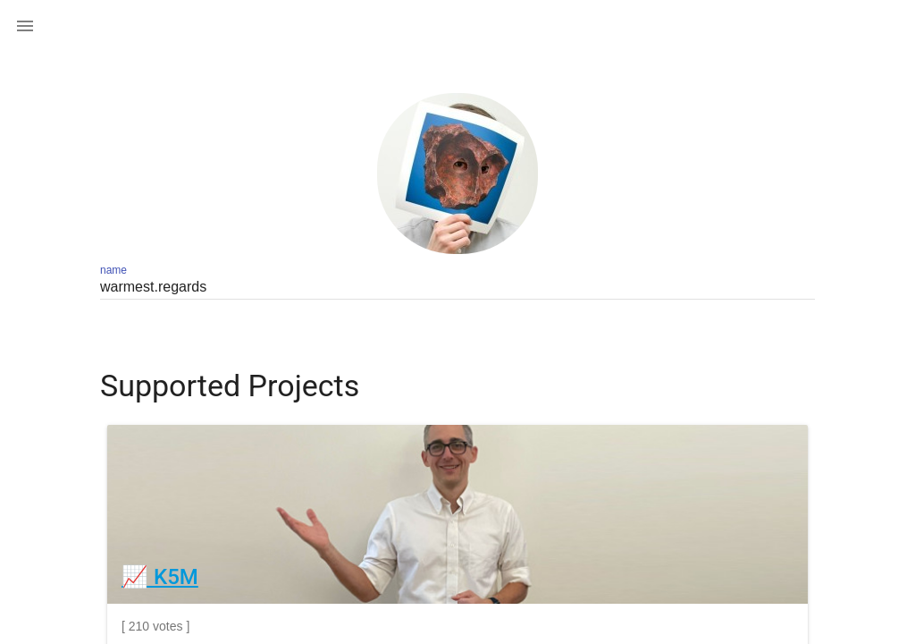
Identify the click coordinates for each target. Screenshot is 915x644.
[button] (25, 25)
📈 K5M (160, 576)
